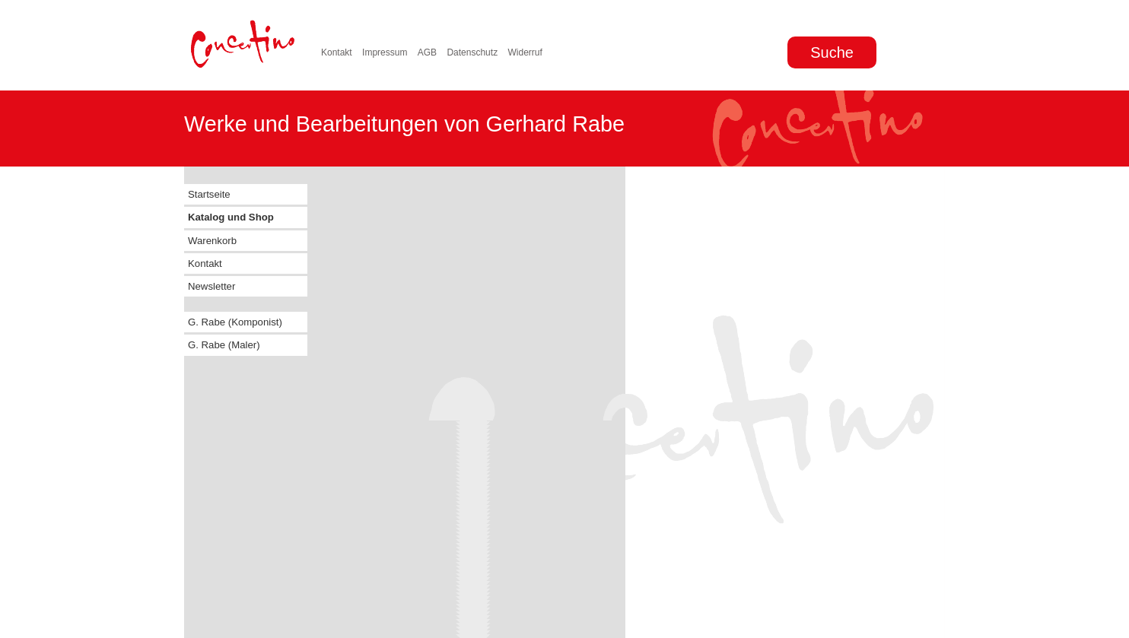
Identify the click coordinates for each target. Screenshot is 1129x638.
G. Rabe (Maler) (224, 345)
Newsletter (211, 286)
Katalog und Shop (231, 217)
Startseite (209, 194)
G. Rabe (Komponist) (235, 322)
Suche (832, 52)
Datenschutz (472, 52)
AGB (427, 52)
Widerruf (524, 52)
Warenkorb (212, 240)
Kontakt (336, 52)
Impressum (384, 52)
